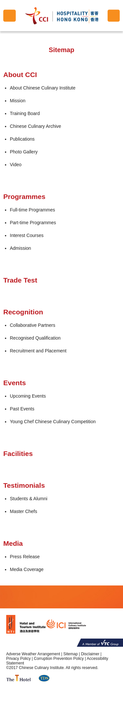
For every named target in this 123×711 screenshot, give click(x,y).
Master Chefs (23, 511)
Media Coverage (27, 569)
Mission (17, 100)
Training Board (25, 113)
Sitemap (70, 654)
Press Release (25, 556)
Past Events (22, 408)
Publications (22, 139)
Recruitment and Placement (38, 350)
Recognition (23, 312)
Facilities (18, 453)
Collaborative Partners (32, 325)
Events (14, 382)
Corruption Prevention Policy (59, 658)
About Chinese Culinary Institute (42, 87)
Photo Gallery (24, 151)
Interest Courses (27, 235)
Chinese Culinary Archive (35, 126)
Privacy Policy (18, 658)
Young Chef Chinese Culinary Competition (53, 421)
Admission (20, 248)
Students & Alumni (28, 498)
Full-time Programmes (32, 209)
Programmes (24, 196)
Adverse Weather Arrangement (33, 654)
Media (13, 543)
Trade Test (20, 280)
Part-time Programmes (33, 222)
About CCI (20, 74)
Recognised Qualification (35, 338)
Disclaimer (90, 654)
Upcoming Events (28, 396)
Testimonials (24, 485)
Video (16, 164)
